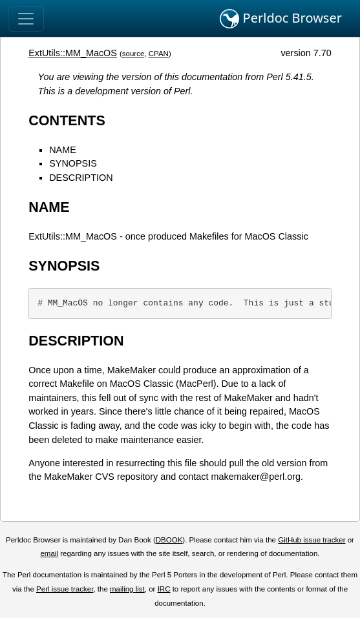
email (49, 553)
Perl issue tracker (64, 589)
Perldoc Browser (281, 18)
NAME (62, 150)
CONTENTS (66, 120)
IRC (164, 589)
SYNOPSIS (73, 163)
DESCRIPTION (80, 177)
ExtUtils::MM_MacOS (72, 53)
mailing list (127, 589)
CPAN (159, 53)
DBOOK (169, 540)
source (133, 53)
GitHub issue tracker (311, 540)
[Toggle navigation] (26, 19)
